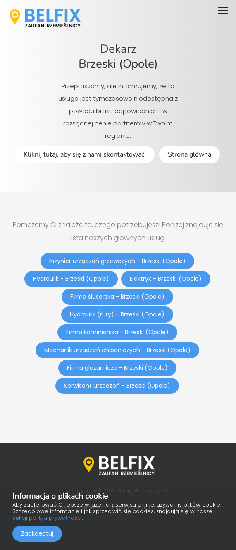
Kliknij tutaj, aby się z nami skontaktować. (85, 154)
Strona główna (189, 154)
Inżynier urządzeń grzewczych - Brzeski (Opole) (117, 261)
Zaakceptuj (37, 533)
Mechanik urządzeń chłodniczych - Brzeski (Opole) (117, 350)
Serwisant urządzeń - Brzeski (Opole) (117, 385)
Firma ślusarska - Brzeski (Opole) (117, 296)
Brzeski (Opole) (118, 64)
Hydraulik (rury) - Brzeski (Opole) (117, 314)
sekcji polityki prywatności (47, 518)
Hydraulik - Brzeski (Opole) (71, 279)
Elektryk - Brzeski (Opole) (166, 279)
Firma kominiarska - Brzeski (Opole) (117, 332)
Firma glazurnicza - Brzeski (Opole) (117, 368)
